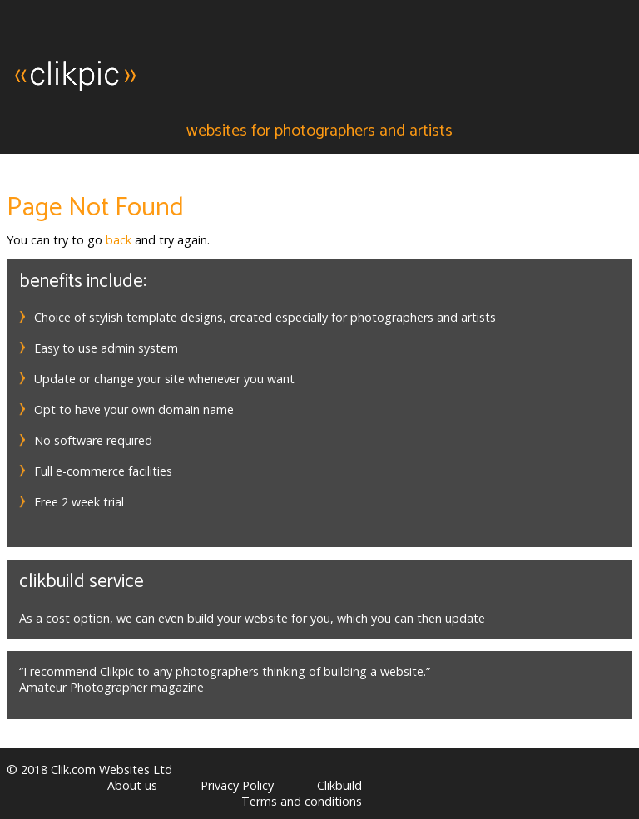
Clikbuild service (81, 581)
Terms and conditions (301, 801)
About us (132, 785)
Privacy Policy (237, 785)
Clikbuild (339, 785)
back (118, 240)
